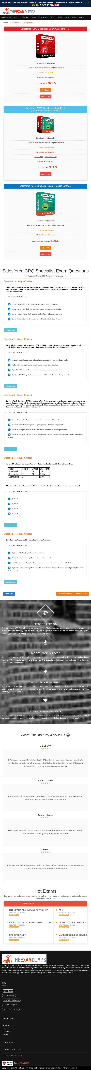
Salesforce (15, 23)
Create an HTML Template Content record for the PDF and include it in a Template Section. (41, 375)
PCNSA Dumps (9, 995)
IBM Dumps (24, 17)
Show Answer (11, 330)
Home (5, 23)
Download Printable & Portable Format (73, 594)
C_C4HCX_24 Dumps (11, 1000)
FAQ (4, 1028)
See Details (14, 915)
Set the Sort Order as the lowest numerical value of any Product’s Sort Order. (36, 309)
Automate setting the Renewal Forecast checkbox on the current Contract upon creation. (40, 420)
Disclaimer (6, 1034)
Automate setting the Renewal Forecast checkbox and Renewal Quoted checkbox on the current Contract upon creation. (45, 436)
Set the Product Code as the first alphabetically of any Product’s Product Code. (37, 314)
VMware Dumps (78, 17)
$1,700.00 (15, 509)
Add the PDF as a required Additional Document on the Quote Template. (35, 365)
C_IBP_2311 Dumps (10, 1009)
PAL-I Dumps (8, 991)
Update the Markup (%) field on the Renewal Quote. (29, 553)
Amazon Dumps (63, 17)
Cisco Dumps (37, 17)
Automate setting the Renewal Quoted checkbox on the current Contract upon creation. (40, 430)
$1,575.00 (15, 514)
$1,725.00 (15, 504)
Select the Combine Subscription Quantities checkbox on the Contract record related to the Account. (44, 563)
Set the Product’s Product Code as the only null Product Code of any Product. (36, 319)
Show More (9, 594)
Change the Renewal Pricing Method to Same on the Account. (31, 558)
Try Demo (45, 90)
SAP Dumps (49, 17)
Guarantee (6, 1031)
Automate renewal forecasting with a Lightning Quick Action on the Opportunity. (38, 425)
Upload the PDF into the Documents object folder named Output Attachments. (37, 370)
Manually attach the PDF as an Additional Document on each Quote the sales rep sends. (40, 360)
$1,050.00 (15, 499)
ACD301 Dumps (9, 1005)
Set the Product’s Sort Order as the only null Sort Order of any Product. (35, 304)
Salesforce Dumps (9, 17)
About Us (6, 1025)
